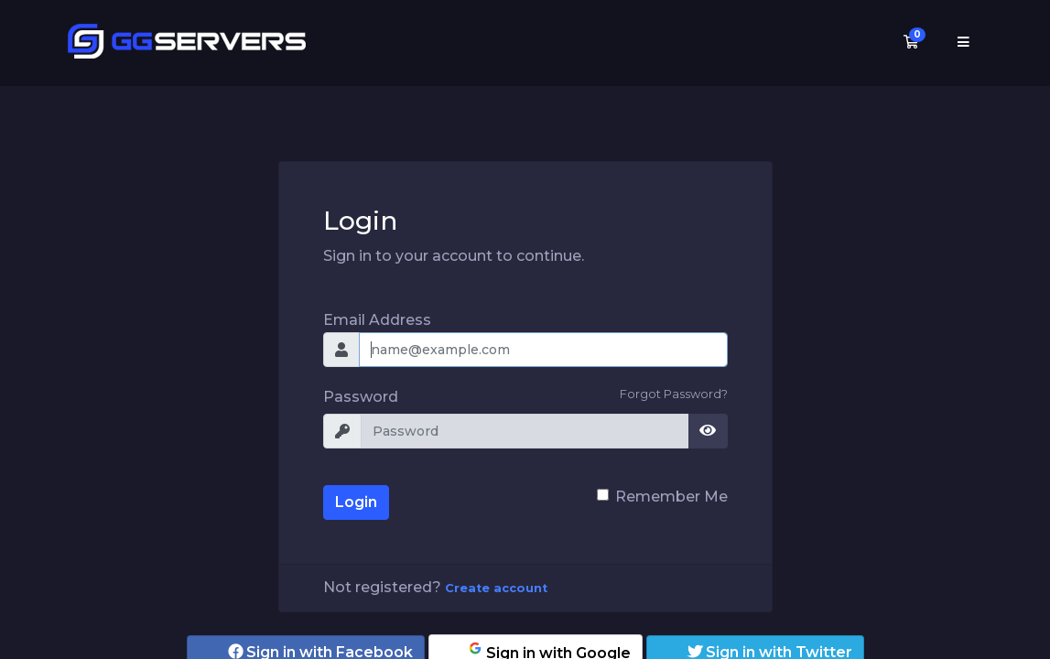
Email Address (377, 320)
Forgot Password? (674, 394)
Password (360, 396)
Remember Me (671, 496)
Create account (496, 588)
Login (356, 502)
